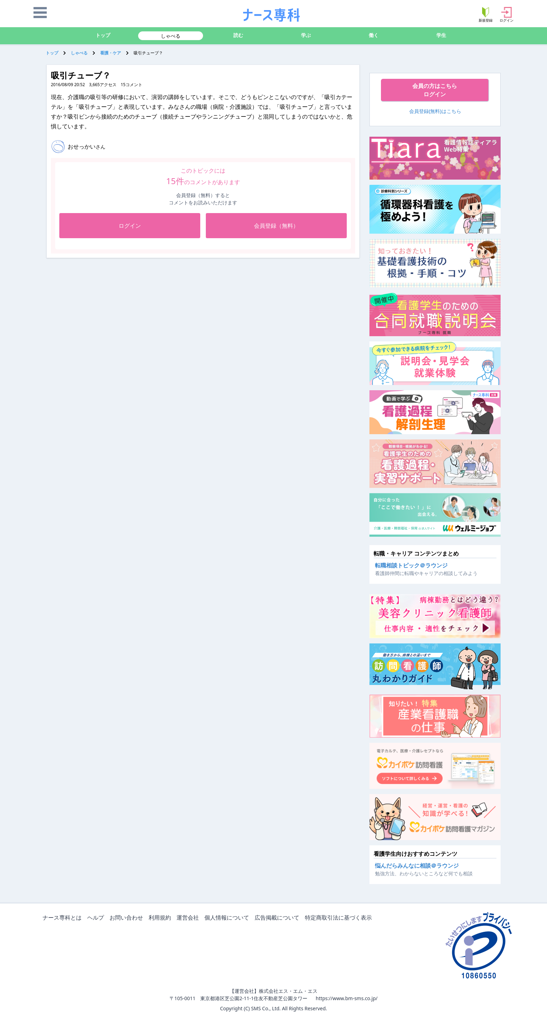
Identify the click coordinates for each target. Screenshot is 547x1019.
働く (374, 35)
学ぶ (306, 35)
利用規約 (161, 918)
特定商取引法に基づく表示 (340, 918)
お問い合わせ (128, 918)
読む (238, 35)
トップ (103, 35)
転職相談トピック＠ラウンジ (411, 565)
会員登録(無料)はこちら (435, 111)
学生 (441, 35)
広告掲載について (278, 918)
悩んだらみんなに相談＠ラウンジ (417, 865)
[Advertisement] (149, 310)
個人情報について (228, 918)
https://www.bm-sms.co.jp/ (346, 998)
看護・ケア (110, 53)
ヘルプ (97, 918)
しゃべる (170, 35)
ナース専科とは (63, 918)
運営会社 (189, 918)
